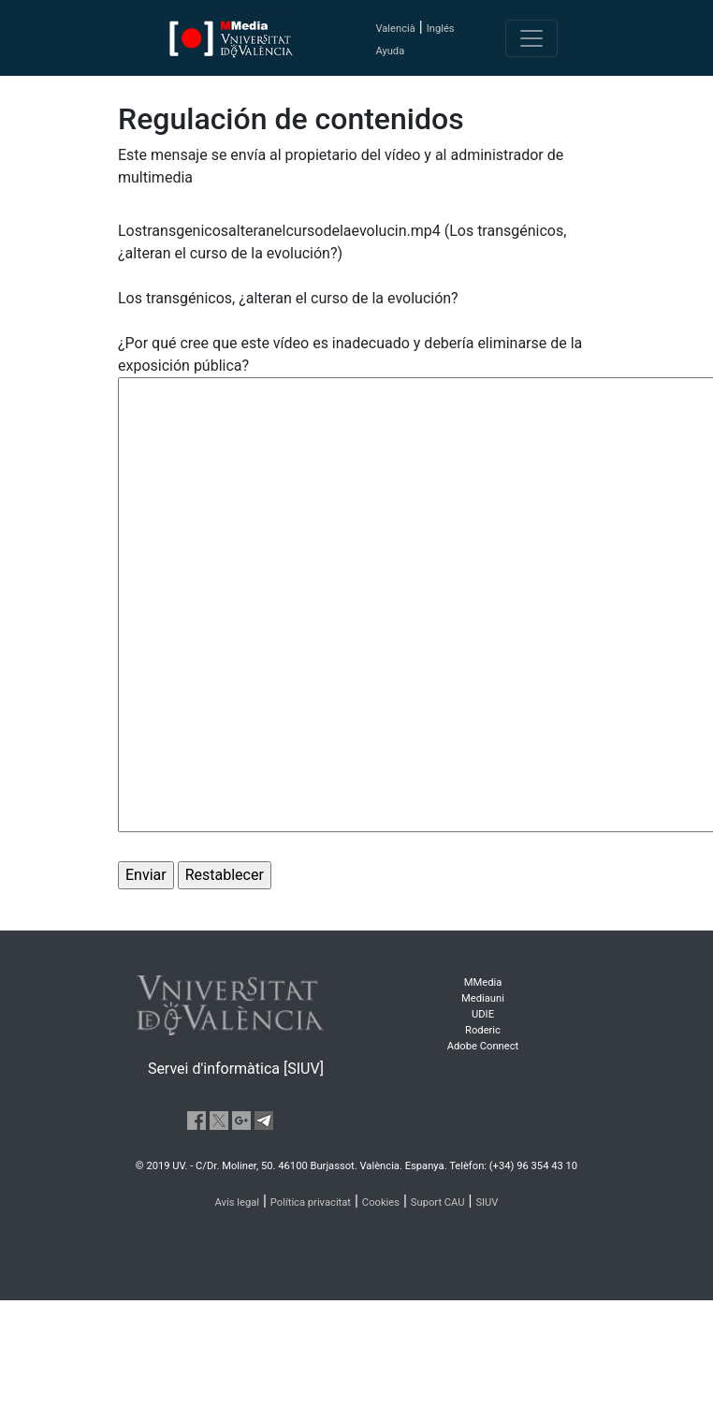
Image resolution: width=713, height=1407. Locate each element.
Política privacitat (310, 1202)
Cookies (381, 1202)
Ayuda (389, 51)
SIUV (486, 1202)
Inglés (441, 28)
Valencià (395, 28)
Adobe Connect (482, 1046)
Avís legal (237, 1202)
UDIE (483, 1014)
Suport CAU (438, 1202)
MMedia (483, 982)
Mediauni (482, 998)
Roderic (483, 1030)
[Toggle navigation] (531, 38)
